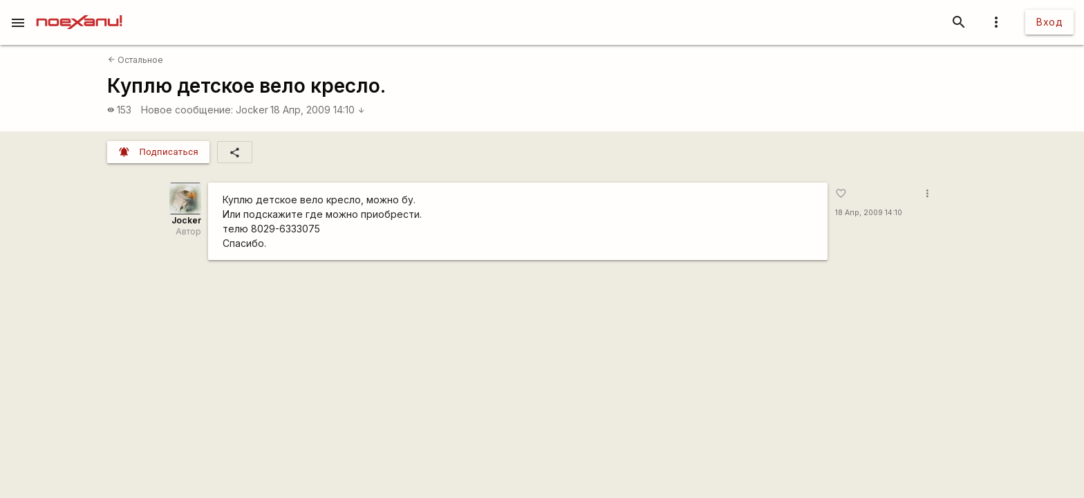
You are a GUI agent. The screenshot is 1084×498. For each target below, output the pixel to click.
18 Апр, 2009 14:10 (317, 110)
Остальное (135, 60)
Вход (1049, 22)
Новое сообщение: (187, 110)
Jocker (252, 110)
